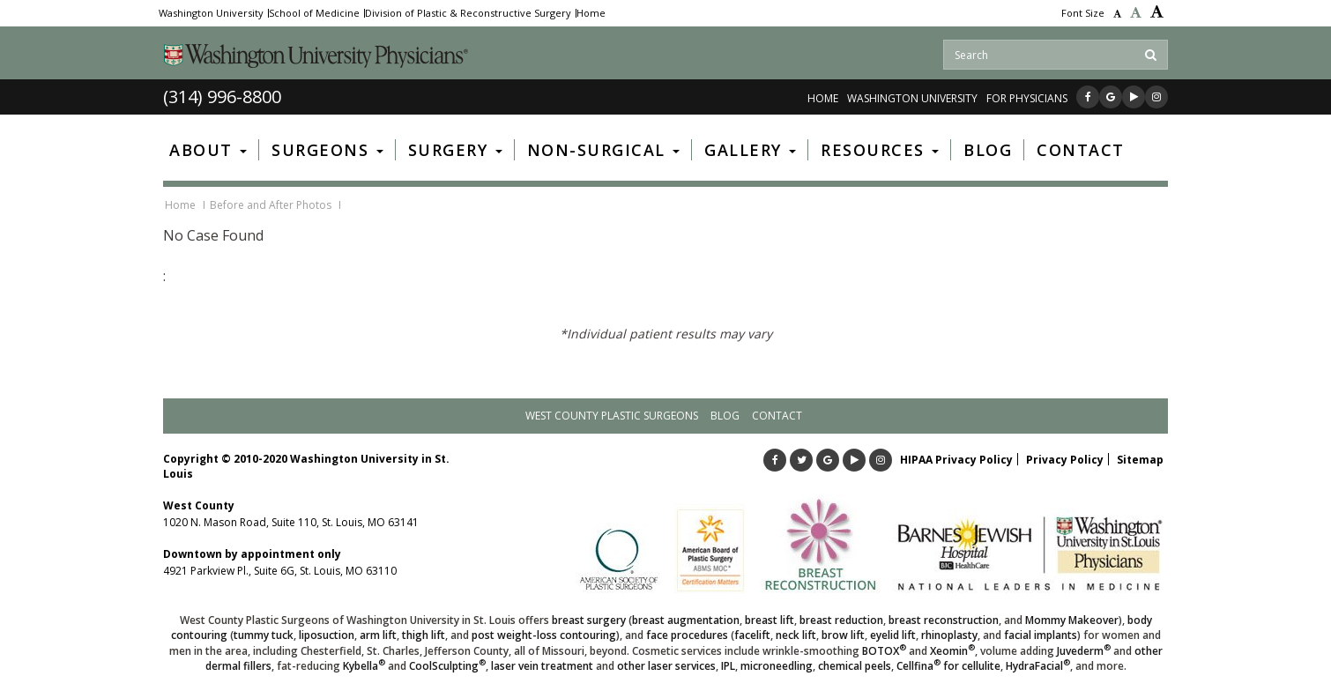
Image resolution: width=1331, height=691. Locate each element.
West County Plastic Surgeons (611, 415)
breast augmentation (686, 620)
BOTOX (884, 650)
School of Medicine (314, 13)
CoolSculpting (447, 665)
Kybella (364, 665)
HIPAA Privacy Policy (956, 459)
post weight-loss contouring (544, 635)
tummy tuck (264, 635)
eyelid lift (893, 635)
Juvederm (1084, 650)
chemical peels (854, 665)
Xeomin (952, 650)
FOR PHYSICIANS (1026, 98)
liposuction (326, 635)
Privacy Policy (1065, 459)
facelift (752, 635)
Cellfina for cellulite (948, 665)
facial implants (1040, 635)
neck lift (796, 635)
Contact (777, 415)
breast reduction (841, 620)
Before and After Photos (270, 204)
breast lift (769, 620)
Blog (725, 415)
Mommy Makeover (1072, 620)
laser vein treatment (542, 665)
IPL (728, 665)
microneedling (776, 665)
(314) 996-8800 (222, 96)
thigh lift (423, 635)
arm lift (378, 635)
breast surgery (589, 620)
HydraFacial (1038, 665)
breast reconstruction (944, 620)
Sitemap (1140, 459)
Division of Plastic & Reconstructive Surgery (468, 13)
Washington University (211, 13)
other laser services (666, 665)
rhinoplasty (949, 635)
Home (591, 13)
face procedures (687, 635)
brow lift (843, 635)
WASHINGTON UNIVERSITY (912, 98)
